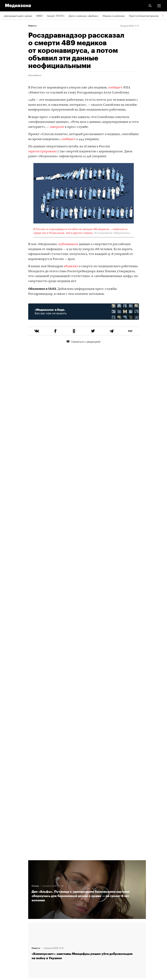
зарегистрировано (42, 151)
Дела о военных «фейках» (83, 15)
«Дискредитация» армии (17, 15)
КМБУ (39, 15)
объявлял (71, 266)
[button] (159, 5)
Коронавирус (34, 75)
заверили (57, 127)
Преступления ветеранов (143, 15)
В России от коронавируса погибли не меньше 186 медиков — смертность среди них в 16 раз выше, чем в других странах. (80, 231)
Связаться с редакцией (83, 341)
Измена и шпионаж (114, 15)
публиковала (68, 244)
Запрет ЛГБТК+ (56, 15)
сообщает (115, 87)
